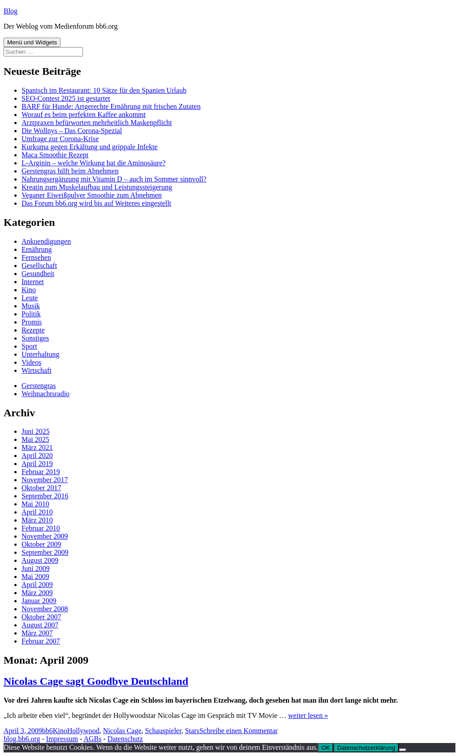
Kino (29, 290)
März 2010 (37, 520)
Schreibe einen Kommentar (238, 730)
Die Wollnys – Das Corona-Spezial (72, 130)
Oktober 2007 (41, 617)
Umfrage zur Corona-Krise (60, 139)
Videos (31, 362)
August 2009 (40, 560)
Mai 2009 (35, 576)
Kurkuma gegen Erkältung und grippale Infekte (89, 147)
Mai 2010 (35, 504)
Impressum (62, 739)
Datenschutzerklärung (366, 747)
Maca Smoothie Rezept (55, 155)
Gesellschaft (39, 265)
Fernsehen (36, 257)
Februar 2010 (41, 528)
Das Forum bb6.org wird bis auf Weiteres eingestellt (96, 203)
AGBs (92, 739)
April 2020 (37, 455)
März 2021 (37, 447)
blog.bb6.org (22, 739)
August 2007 (40, 625)
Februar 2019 (41, 471)
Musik (31, 306)
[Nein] (402, 749)
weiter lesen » (308, 715)
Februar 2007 (41, 641)
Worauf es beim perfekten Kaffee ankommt (84, 114)
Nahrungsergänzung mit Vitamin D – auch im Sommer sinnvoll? (114, 179)
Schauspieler (163, 730)
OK (325, 747)
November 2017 (45, 480)
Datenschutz (125, 739)
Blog (10, 11)
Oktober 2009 (41, 544)
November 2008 (45, 609)
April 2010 (37, 512)
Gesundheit (38, 273)
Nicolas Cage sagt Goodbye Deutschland (96, 681)
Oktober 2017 (41, 488)
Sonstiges (35, 338)
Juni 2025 (36, 431)
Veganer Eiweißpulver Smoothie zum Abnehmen (92, 195)
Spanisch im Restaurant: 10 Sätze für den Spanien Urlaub (104, 90)
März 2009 (37, 592)
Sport (29, 346)
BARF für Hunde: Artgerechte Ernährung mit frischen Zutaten (111, 106)
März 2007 (37, 633)
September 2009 (45, 552)
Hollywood (83, 730)
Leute (30, 298)
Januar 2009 (39, 601)
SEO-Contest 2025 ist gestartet (66, 98)
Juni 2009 (36, 568)
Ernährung (37, 249)
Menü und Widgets (32, 42)
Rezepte (33, 330)
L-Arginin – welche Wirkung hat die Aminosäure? (93, 163)
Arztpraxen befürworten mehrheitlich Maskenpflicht (97, 122)
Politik (31, 314)
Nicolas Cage (122, 730)
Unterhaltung (40, 354)
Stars (192, 730)
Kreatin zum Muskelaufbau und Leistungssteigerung (97, 187)
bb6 (47, 730)
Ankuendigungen (46, 241)
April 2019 (37, 463)
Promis (32, 322)
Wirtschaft (37, 370)
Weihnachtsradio (45, 393)
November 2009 (45, 536)
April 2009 (37, 584)
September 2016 (45, 496)
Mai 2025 (35, 439)
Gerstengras (39, 385)
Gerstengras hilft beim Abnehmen (70, 171)
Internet (33, 281)
